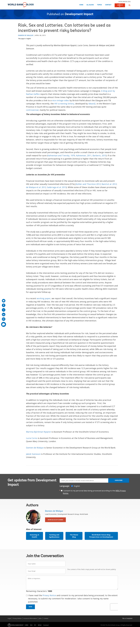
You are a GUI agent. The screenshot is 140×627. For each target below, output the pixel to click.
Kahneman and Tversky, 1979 (61, 155)
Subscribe (118, 480)
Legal (9, 618)
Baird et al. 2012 (109, 184)
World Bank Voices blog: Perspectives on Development (101, 536)
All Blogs (90, 5)
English (28, 39)
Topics (99, 5)
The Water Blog (74, 536)
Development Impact (79, 14)
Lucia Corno (31, 438)
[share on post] (3, 310)
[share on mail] (3, 300)
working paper (44, 298)
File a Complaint (127, 618)
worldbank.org (124, 1)
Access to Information (30, 618)
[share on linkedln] (3, 314)
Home (81, 5)
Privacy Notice (49, 595)
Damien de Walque (25, 35)
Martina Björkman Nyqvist (38, 431)
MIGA (39, 625)
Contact (108, 5)
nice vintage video (60, 100)
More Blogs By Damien (55, 520)
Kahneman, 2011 (83, 155)
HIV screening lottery (64, 103)
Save (30, 607)
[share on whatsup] (3, 319)
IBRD (26, 625)
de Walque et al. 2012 (36, 187)
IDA (31, 625)
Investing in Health (34, 536)
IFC (35, 625)
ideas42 (91, 103)
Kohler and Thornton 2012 (88, 184)
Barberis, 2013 (99, 155)
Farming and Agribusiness (54, 536)
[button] (129, 5)
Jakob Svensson (33, 454)
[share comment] (3, 324)
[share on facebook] (3, 305)
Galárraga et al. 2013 (56, 187)
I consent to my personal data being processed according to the (94, 492)
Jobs (40, 618)
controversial (32, 110)
